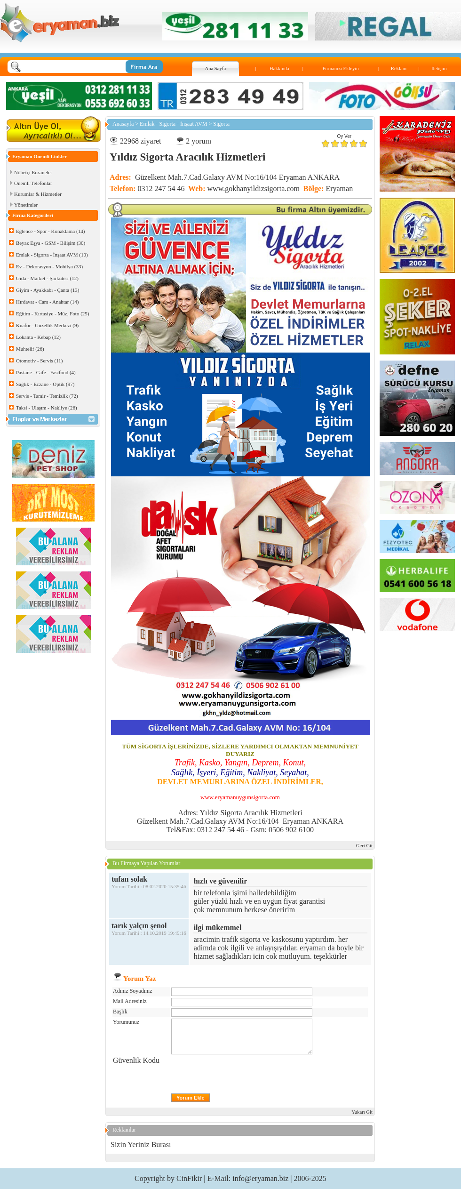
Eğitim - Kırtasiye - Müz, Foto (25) (52, 313)
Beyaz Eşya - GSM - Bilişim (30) (50, 243)
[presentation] (242, 1074)
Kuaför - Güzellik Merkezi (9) (47, 325)
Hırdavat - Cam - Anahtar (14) (47, 302)
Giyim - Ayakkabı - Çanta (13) (47, 290)
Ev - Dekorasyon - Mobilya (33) (49, 266)
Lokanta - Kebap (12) (38, 337)
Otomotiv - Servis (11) (39, 360)
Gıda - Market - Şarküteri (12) (47, 278)
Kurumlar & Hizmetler (38, 194)
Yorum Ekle (190, 1098)
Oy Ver (344, 136)
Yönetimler (26, 205)
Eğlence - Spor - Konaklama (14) (50, 231)
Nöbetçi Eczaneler (33, 172)
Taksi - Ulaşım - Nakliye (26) (46, 407)
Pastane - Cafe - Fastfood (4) (46, 372)
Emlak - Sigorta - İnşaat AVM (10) (52, 254)
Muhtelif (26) (30, 349)
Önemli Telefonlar (33, 183)
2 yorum (198, 141)
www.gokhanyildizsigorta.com (253, 189)
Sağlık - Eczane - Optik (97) (45, 384)
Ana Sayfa (215, 68)
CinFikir (189, 1178)
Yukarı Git (362, 1112)
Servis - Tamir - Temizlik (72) (47, 396)
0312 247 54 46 (160, 189)
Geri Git (364, 845)
